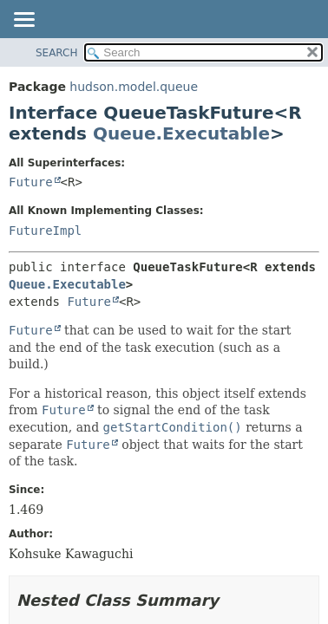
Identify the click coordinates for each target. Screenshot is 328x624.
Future (31, 182)
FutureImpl (45, 230)
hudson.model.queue (133, 87)
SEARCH (57, 53)
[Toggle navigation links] (23, 21)
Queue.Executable (181, 133)
